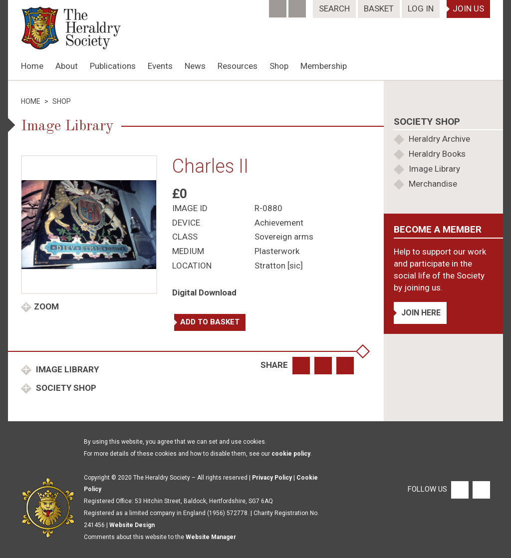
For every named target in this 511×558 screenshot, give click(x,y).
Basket (379, 8)
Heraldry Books (437, 154)
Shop (278, 66)
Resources (237, 66)
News (195, 66)
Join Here (421, 312)
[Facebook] (278, 5)
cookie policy (290, 453)
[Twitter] (298, 5)
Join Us (468, 8)
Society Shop (65, 388)
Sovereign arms (284, 237)
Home (32, 66)
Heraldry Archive (439, 139)
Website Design (132, 525)
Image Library (66, 369)
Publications (113, 66)
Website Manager (211, 537)
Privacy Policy (272, 477)
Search (334, 8)
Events (160, 66)
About (66, 66)
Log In (421, 8)
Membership (323, 66)
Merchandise (433, 184)
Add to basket (210, 321)
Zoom (46, 306)
